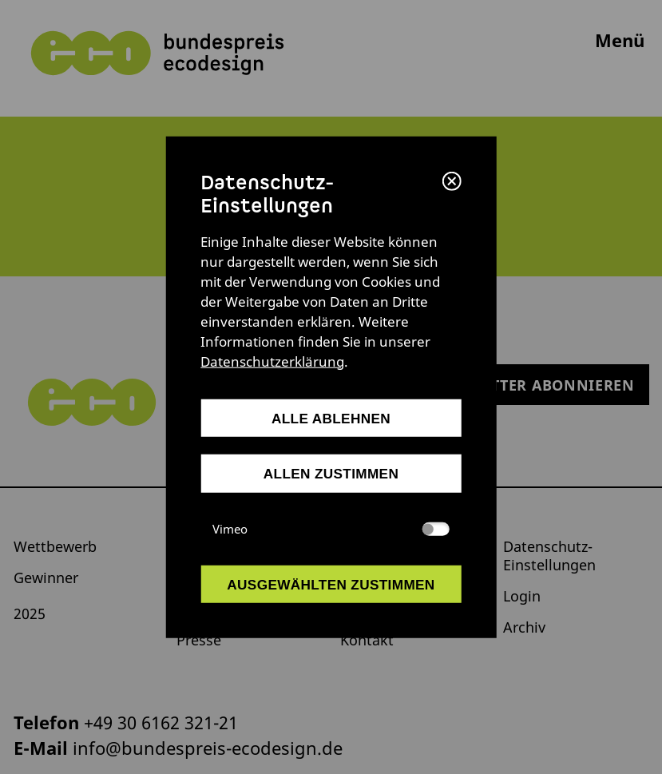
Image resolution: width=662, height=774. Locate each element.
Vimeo (330, 528)
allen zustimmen (331, 474)
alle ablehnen (331, 419)
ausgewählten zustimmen (330, 584)
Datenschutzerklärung (272, 361)
